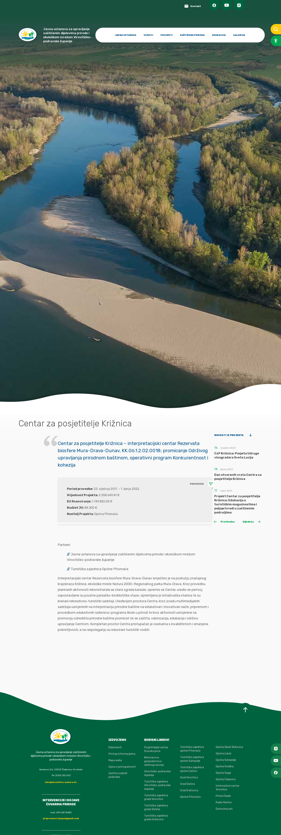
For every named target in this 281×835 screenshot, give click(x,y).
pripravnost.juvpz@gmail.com (61, 818)
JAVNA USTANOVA (125, 35)
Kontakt (195, 6)
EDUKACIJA (219, 35)
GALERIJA (239, 35)
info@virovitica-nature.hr (61, 782)
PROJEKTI (166, 35)
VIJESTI (148, 35)
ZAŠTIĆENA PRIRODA (192, 35)
